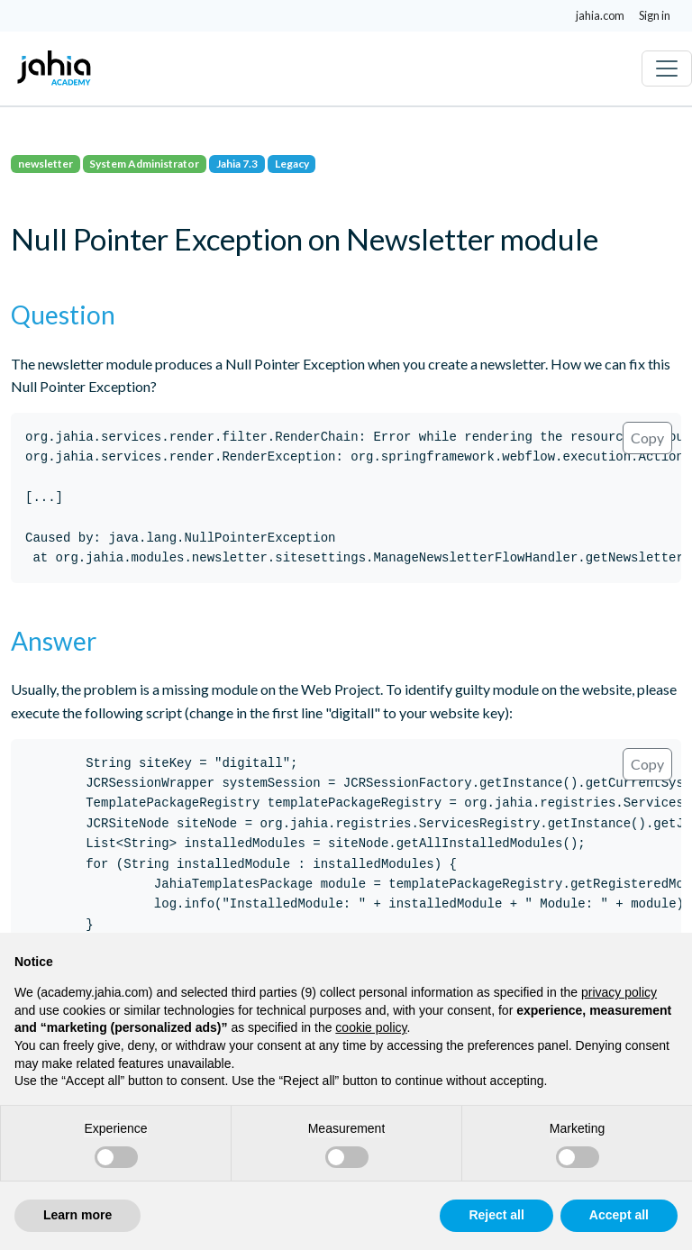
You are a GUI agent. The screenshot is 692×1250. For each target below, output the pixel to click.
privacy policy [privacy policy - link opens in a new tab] (619, 992)
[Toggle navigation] (667, 68)
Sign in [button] (654, 15)
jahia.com (600, 15)
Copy (647, 437)
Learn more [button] (77, 1215)
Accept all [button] (619, 1215)
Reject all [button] (496, 1215)
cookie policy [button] (370, 1027)
